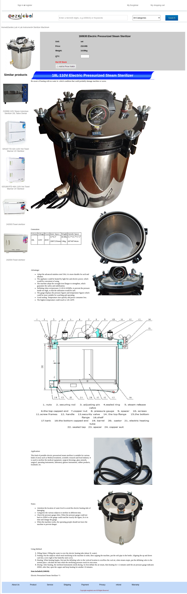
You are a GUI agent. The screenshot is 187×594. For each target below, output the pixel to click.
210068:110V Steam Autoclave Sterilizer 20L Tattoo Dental (15, 112)
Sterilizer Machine (40, 27)
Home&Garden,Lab (9, 27)
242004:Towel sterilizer (15, 260)
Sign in (20, 5)
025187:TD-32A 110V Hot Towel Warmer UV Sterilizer (15, 150)
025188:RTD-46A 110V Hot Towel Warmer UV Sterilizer (16, 188)
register (29, 5)
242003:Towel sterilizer (15, 224)
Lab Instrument (25, 27)
